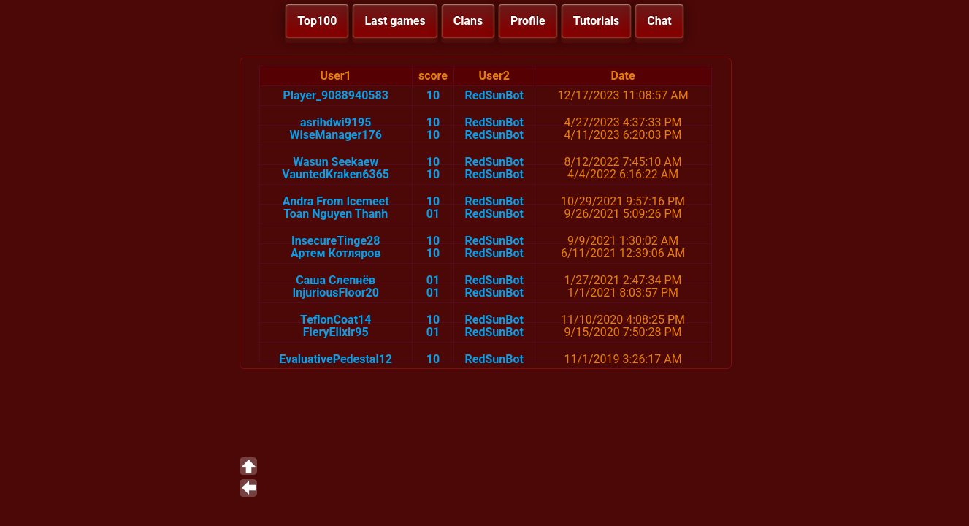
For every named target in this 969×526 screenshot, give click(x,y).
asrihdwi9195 (336, 122)
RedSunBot (494, 95)
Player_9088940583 (335, 95)
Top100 (317, 21)
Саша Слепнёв (335, 280)
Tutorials (596, 21)
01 (433, 214)
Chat (659, 21)
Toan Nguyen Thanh (335, 214)
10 (433, 95)
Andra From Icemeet (336, 201)
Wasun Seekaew (335, 162)
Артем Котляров (335, 253)
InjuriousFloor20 (336, 293)
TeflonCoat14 (335, 320)
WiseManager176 (336, 135)
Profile (527, 21)
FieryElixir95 (336, 332)
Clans (468, 21)
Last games (394, 21)
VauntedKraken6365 (335, 174)
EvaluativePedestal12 (335, 359)
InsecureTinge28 (335, 241)
